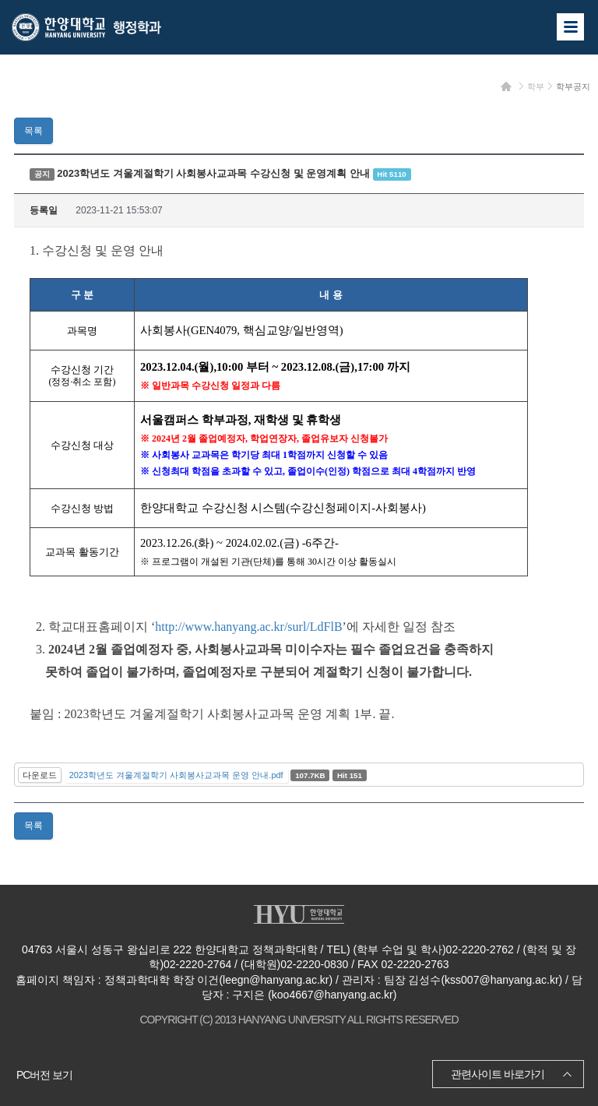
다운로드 (40, 775)
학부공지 (573, 86)
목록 (33, 130)
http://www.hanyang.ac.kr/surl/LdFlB (248, 626)
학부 (535, 86)
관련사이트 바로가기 (497, 1074)
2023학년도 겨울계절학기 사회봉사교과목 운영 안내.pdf (176, 775)
